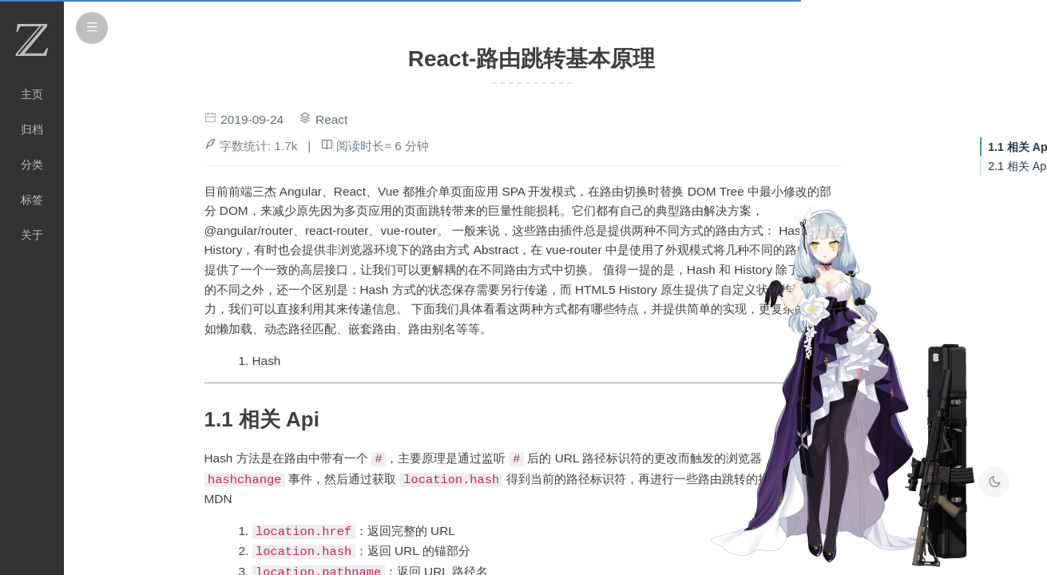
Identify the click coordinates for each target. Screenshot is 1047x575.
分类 (32, 164)
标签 (32, 199)
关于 (32, 234)
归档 (32, 129)
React (331, 119)
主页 (32, 94)
